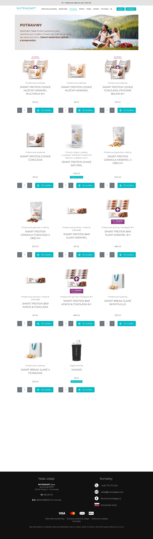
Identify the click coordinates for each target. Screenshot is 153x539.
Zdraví (81, 9)
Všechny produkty (49, 9)
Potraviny (73, 9)
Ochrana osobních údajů (78, 519)
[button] (111, 9)
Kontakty (76, 521)
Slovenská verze (109, 505)
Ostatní (96, 9)
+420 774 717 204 (109, 485)
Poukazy (105, 9)
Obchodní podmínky (54, 519)
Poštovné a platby (99, 519)
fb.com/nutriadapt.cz (111, 498)
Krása (88, 9)
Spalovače (63, 9)
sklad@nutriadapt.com (112, 492)
